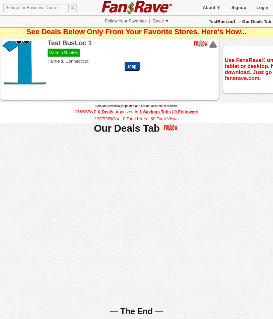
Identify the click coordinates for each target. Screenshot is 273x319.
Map (132, 66)
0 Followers (187, 111)
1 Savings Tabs (155, 111)
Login (262, 7)
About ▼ (212, 7)
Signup (238, 7)
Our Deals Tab (256, 21)
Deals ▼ (160, 20)
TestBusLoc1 (222, 21)
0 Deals (106, 111)
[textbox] (36, 8)
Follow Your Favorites (126, 20)
